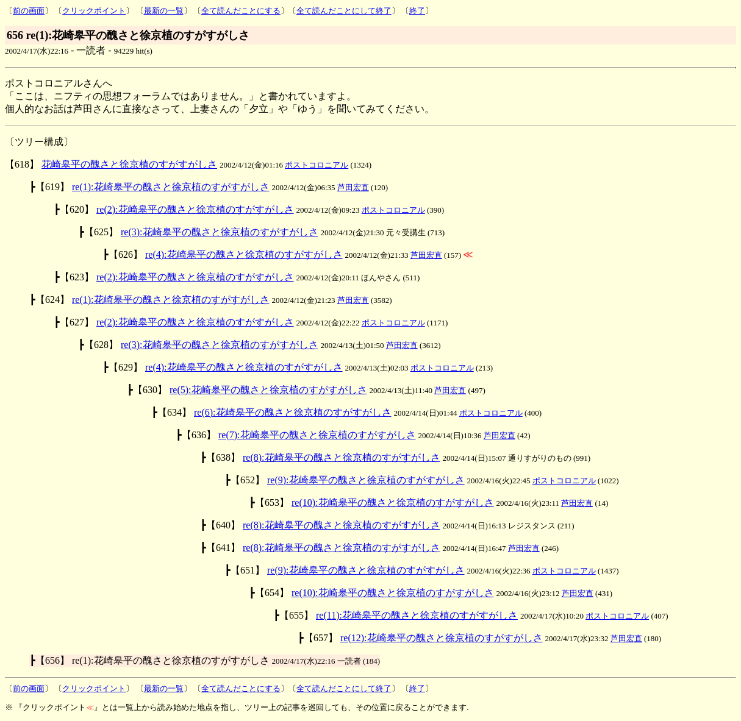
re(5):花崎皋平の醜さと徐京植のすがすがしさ (268, 390)
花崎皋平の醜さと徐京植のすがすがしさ (129, 164)
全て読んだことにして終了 (344, 10)
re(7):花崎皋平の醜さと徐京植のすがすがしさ (317, 435)
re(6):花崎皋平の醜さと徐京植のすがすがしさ (293, 412)
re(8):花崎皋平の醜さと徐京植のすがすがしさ (341, 457)
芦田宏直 (353, 187)
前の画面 (29, 10)
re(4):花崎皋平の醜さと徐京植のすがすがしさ (244, 254)
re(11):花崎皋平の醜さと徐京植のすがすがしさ (417, 615)
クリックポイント (94, 10)
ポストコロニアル (316, 164)
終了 (417, 10)
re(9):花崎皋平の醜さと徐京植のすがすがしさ (366, 480)
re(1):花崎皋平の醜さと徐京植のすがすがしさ (171, 187)
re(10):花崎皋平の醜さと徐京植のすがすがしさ (393, 502)
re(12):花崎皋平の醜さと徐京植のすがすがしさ (441, 638)
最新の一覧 (164, 10)
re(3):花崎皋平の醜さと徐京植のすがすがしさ (219, 232)
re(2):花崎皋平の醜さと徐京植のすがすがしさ (195, 209)
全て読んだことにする (241, 10)
